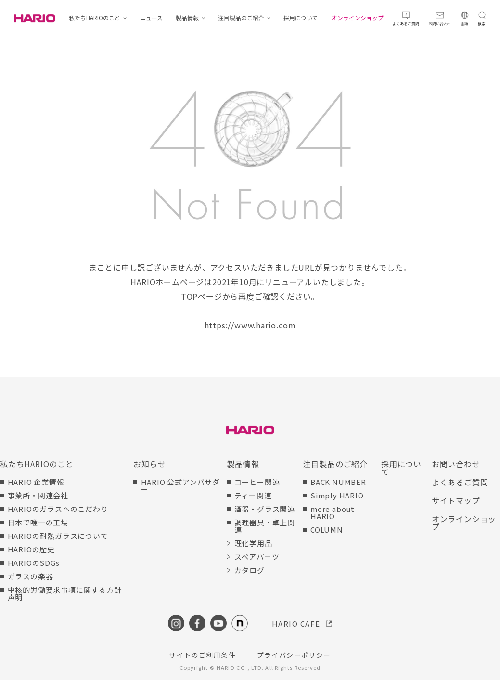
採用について (300, 18)
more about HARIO (332, 512)
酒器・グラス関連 (264, 508)
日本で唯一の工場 (38, 522)
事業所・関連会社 (38, 495)
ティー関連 (253, 495)
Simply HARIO (337, 495)
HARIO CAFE (296, 623)
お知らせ (149, 464)
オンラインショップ (358, 18)
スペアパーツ (257, 556)
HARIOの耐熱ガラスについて (58, 535)
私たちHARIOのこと (94, 18)
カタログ (249, 570)
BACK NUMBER (338, 481)
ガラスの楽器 (30, 576)
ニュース (151, 18)
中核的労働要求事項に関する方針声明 (65, 593)
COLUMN (326, 529)
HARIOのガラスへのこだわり (58, 508)
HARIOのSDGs (34, 562)
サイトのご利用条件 (202, 655)
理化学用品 (253, 543)
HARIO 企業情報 (36, 481)
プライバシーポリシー (294, 655)
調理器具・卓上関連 (264, 526)
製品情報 (187, 18)
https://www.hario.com (250, 325)
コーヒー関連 (257, 481)
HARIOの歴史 (31, 549)
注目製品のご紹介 (241, 18)
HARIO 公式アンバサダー (180, 485)
